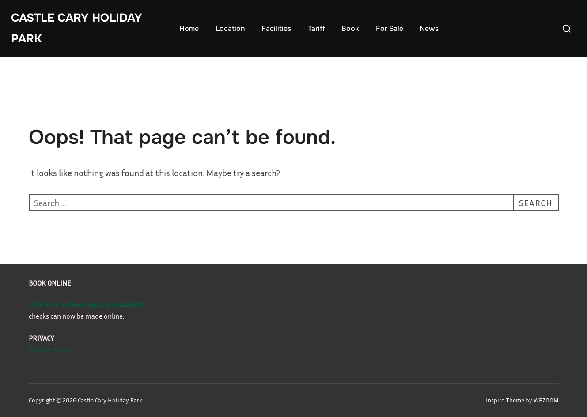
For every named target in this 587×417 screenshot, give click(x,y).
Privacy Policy (49, 349)
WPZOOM (546, 400)
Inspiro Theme (505, 400)
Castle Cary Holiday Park (76, 28)
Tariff (316, 28)
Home (189, 28)
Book (350, 28)
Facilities (276, 28)
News (429, 28)
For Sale (389, 28)
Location (230, 28)
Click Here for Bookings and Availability (87, 304)
